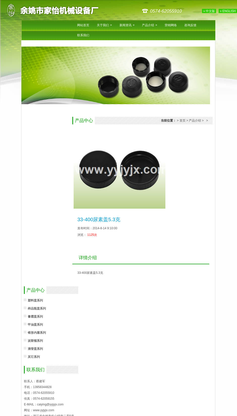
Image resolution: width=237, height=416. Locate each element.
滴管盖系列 (35, 349)
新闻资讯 (127, 25)
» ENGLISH (228, 11)
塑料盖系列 (35, 300)
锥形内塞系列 (37, 332)
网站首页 (83, 25)
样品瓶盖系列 (37, 308)
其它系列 (34, 357)
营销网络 (171, 25)
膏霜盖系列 (35, 316)
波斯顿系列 (35, 341)
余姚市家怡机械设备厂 (56, 10)
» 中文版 (209, 11)
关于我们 (104, 25)
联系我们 (83, 35)
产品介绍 (149, 25)
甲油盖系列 (35, 324)
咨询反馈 (190, 25)
